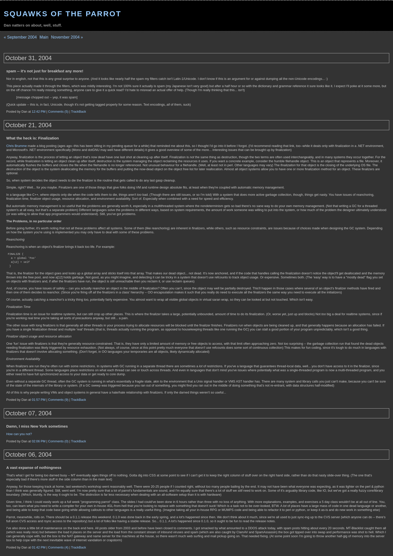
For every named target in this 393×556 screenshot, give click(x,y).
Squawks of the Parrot (62, 14)
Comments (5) (58, 111)
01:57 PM (39, 400)
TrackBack (78, 111)
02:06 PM (39, 441)
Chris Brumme (16, 146)
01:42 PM (39, 547)
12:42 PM (39, 111)
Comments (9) (58, 400)
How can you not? (19, 434)
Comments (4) (58, 547)
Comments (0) (58, 441)
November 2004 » (67, 37)
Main (44, 37)
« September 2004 (20, 37)
